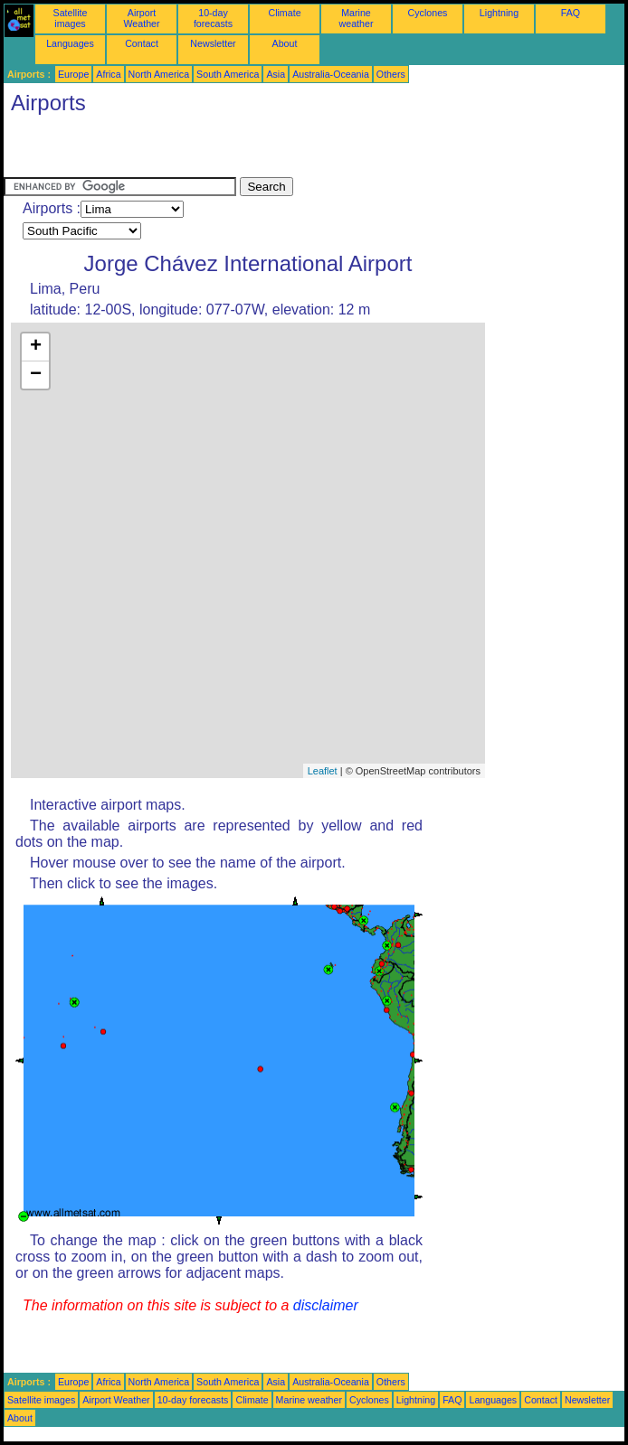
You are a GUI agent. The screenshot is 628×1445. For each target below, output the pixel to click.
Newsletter (212, 43)
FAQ (570, 12)
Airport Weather (141, 18)
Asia (275, 74)
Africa (108, 74)
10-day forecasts (213, 18)
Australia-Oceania (330, 74)
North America (159, 74)
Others (390, 74)
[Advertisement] (215, 150)
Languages (70, 43)
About (285, 43)
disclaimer (325, 1305)
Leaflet (323, 770)
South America (227, 74)
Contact (141, 43)
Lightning (499, 12)
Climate (284, 12)
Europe (73, 74)
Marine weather (356, 18)
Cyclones (428, 12)
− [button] (36, 375)
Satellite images (70, 18)
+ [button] (36, 347)
